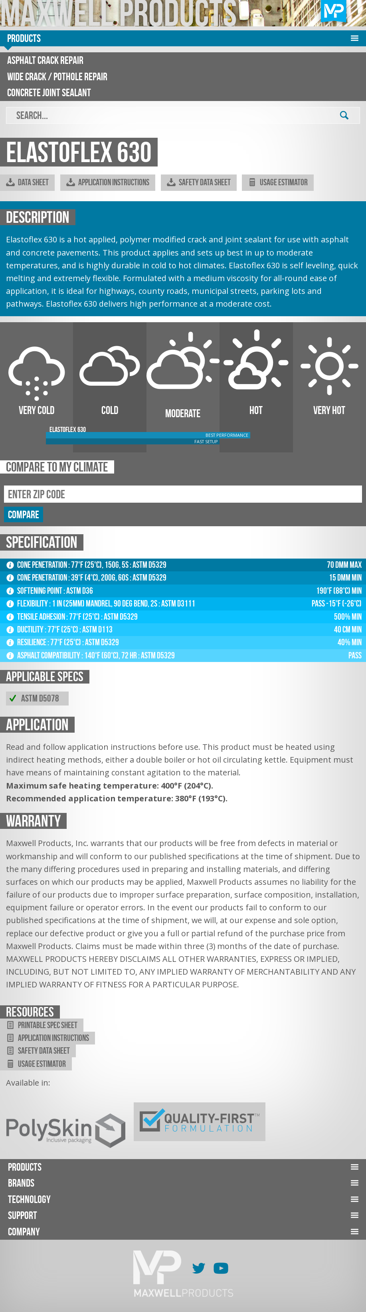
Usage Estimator (278, 182)
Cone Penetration (37, 564)
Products (24, 38)
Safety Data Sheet (199, 182)
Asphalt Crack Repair (45, 60)
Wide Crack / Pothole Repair (57, 76)
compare (23, 514)
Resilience (26, 642)
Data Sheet (27, 182)
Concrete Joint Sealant (49, 92)
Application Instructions (107, 182)
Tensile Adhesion (36, 616)
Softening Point (34, 590)
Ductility (25, 629)
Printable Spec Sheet (41, 1025)
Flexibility (27, 603)
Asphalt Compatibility (43, 655)
